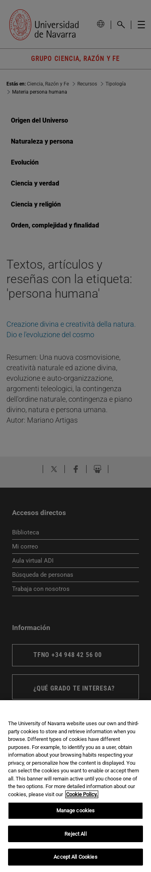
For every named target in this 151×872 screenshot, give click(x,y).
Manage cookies (75, 810)
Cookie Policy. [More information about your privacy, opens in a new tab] (81, 794)
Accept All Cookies (75, 857)
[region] (75, 786)
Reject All (75, 834)
